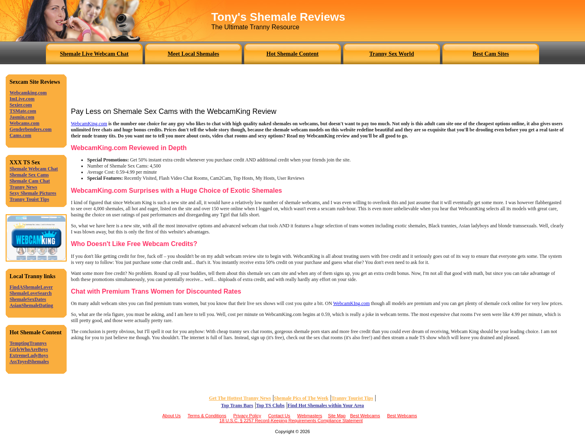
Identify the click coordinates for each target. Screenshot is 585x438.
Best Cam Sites (490, 54)
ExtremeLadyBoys (28, 355)
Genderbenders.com (30, 129)
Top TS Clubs (270, 405)
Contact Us (279, 415)
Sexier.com (20, 105)
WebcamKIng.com (351, 303)
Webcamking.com (28, 93)
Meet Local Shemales (193, 54)
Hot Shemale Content (292, 54)
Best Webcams (365, 415)
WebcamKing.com (89, 123)
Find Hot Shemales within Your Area (326, 405)
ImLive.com (22, 99)
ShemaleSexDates (27, 299)
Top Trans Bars (237, 405)
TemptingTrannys (27, 343)
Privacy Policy (247, 415)
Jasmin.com (21, 117)
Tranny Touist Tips (29, 199)
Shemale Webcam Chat (33, 169)
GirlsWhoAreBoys (28, 349)
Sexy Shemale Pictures (32, 193)
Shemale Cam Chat (29, 181)
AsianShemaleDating (31, 305)
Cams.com (20, 135)
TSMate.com (22, 111)
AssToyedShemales (29, 361)
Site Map (336, 415)
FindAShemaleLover (31, 287)
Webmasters (310, 415)
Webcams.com (24, 123)
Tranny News (23, 187)
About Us (171, 415)
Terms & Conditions (207, 415)
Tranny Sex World (391, 54)
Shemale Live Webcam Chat (94, 54)
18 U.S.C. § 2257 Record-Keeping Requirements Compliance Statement (291, 420)
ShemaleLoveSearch (30, 293)
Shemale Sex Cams (29, 175)
